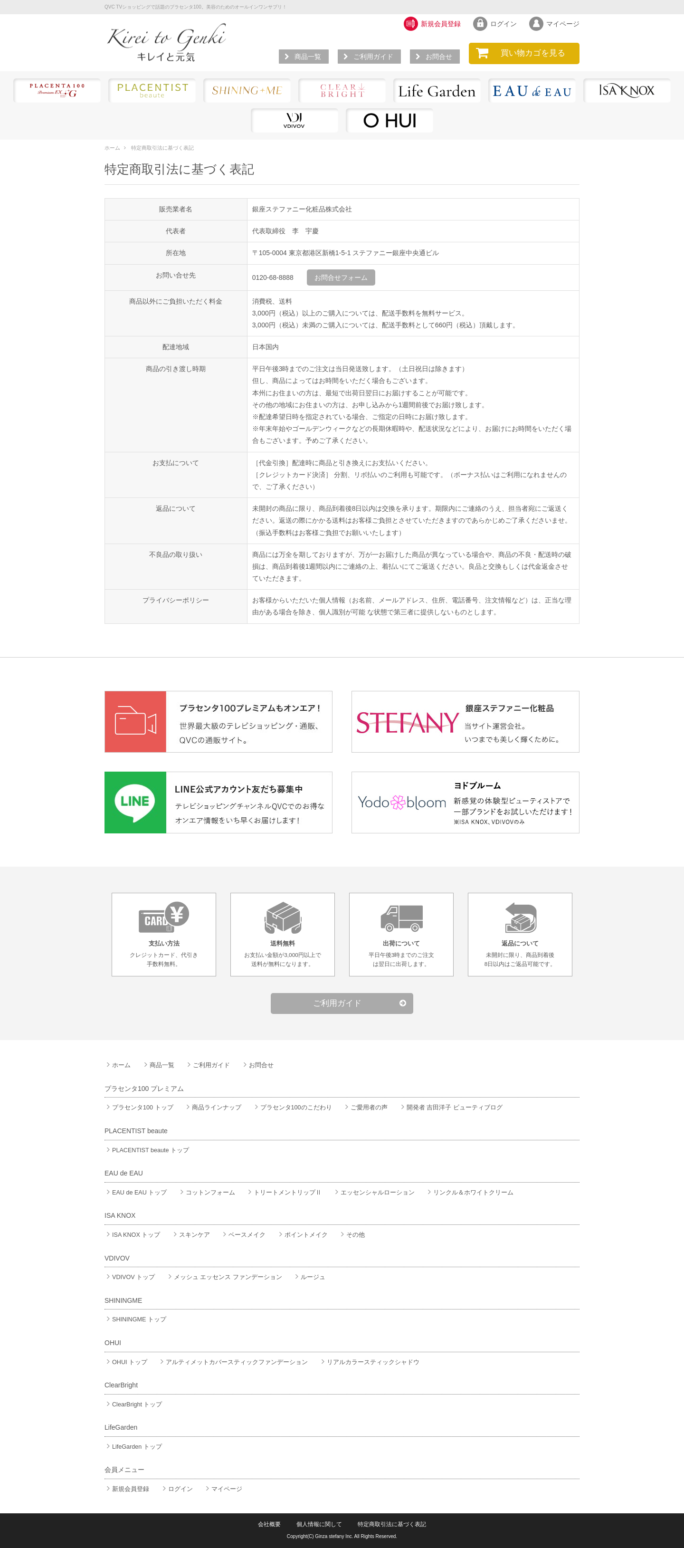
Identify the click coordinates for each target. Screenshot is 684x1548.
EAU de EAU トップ (135, 1192)
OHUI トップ (125, 1362)
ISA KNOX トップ (132, 1235)
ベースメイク (243, 1235)
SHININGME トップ (135, 1319)
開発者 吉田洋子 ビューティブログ (451, 1107)
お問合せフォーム (341, 277)
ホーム (112, 148)
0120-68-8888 (273, 277)
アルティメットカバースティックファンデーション (233, 1362)
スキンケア (190, 1235)
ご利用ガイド (369, 56)
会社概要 (269, 1524)
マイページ (223, 1489)
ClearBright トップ (133, 1404)
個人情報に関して (319, 1524)
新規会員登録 (126, 1489)
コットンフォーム (206, 1192)
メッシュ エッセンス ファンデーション (224, 1277)
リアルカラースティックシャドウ (369, 1362)
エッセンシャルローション (374, 1192)
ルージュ (309, 1277)
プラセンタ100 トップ (138, 1107)
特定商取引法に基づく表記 (162, 148)
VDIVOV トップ (129, 1277)
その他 (352, 1235)
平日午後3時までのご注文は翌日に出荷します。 (401, 933)
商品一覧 (304, 56)
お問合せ (435, 56)
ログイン (177, 1489)
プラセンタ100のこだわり (292, 1107)
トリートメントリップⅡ (284, 1192)
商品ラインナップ (212, 1107)
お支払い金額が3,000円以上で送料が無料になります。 (283, 933)
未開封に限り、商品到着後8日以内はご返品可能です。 (520, 933)
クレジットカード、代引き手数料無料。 (164, 933)
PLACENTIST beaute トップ (146, 1150)
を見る (524, 53)
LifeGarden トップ (133, 1446)
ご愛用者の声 (365, 1107)
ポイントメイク (302, 1235)
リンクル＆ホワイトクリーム (469, 1192)
